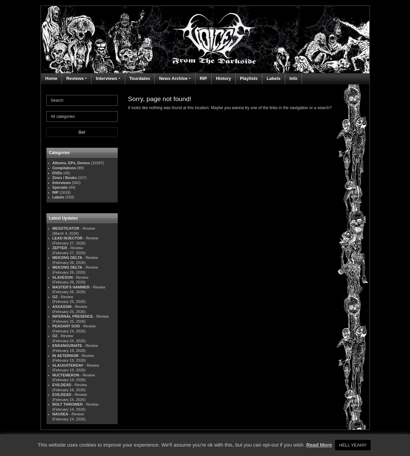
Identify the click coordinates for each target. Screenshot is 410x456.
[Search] (82, 100)
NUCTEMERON (65, 375)
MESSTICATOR (65, 228)
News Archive (173, 78)
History (223, 78)
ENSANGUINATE (67, 346)
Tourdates (139, 78)
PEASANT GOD (66, 326)
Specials (60, 187)
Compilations (64, 168)
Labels (274, 78)
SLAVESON (62, 277)
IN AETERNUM (65, 356)
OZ (55, 297)
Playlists (249, 78)
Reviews (75, 78)
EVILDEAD (62, 385)
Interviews (106, 78)
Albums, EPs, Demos (71, 163)
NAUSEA (60, 414)
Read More (319, 445)
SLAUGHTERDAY (67, 365)
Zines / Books (64, 178)
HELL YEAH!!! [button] (353, 445)
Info (293, 78)
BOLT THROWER (67, 404)
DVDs (57, 173)
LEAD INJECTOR (67, 238)
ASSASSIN (62, 307)
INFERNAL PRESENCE (72, 316)
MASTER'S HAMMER (71, 287)
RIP (203, 78)
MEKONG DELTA (67, 258)
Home (51, 78)
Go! (81, 132)
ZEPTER (59, 248)
